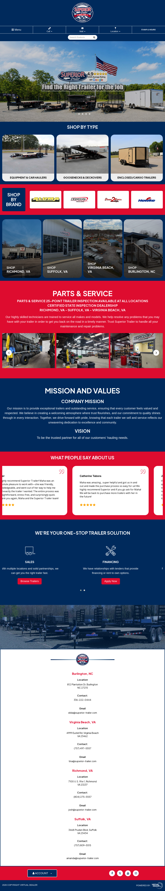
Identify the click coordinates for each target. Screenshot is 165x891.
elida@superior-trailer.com (82, 712)
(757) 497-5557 (82, 748)
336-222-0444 (82, 699)
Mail (82, 31)
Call (49, 31)
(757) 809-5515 (82, 845)
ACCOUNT (42, 873)
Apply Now (123, 581)
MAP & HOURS (149, 30)
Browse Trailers (42, 581)
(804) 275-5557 (83, 796)
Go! (94, 37)
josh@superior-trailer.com (82, 809)
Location (115, 31)
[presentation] (9, 353)
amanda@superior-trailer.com (82, 858)
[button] (75, 113)
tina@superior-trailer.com (82, 761)
